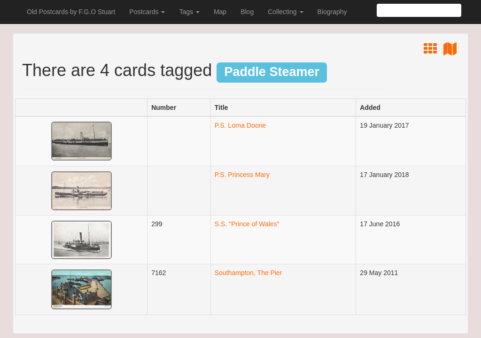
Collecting (285, 11)
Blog (247, 11)
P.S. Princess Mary (242, 174)
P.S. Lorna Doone (240, 125)
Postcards (147, 11)
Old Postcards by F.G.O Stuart (71, 11)
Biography (332, 11)
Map (220, 11)
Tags (189, 11)
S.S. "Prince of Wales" (247, 224)
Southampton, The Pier (248, 273)
